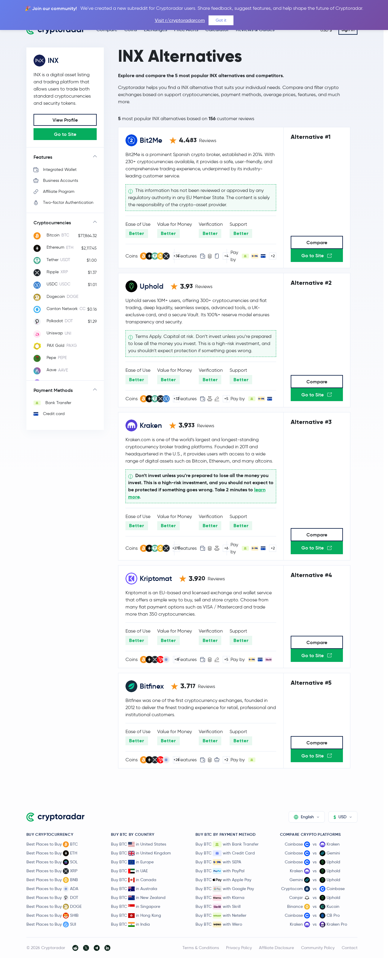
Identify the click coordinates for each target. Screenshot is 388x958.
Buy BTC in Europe (132, 862)
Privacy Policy (239, 947)
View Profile (65, 120)
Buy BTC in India (130, 924)
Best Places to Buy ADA (52, 889)
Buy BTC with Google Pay (224, 889)
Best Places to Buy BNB (52, 880)
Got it (221, 20)
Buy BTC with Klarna (219, 898)
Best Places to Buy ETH (51, 853)
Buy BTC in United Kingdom (141, 853)
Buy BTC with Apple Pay (223, 880)
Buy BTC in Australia (134, 888)
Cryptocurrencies (52, 222)
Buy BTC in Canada (133, 879)
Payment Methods (53, 390)
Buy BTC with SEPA (218, 862)
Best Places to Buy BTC (52, 844)
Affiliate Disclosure (276, 947)
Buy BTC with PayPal (219, 871)
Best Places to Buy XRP (51, 871)
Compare (316, 242)
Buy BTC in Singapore (135, 906)
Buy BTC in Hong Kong (136, 915)
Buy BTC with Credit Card (225, 853)
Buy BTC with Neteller (221, 916)
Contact (349, 947)
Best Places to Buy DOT (52, 898)
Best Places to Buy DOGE (54, 907)
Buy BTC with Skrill (218, 907)
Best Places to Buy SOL (52, 862)
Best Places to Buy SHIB (52, 916)
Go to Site (65, 134)
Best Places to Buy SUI (51, 924)
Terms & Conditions (200, 947)
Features (43, 157)
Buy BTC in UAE (129, 870)
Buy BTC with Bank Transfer (227, 844)
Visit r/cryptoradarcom (180, 20)
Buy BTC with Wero (218, 924)
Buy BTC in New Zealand (138, 897)
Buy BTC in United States (138, 844)
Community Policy (318, 947)
